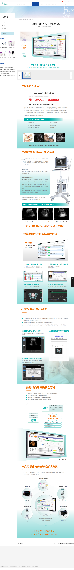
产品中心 (35, 4)
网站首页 (18, 4)
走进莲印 (23, 4)
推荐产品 (2, 38)
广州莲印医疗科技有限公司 (5, 73)
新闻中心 (29, 4)
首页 (24, 19)
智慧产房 (4, 33)
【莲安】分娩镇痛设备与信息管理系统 (65, 543)
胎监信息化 (4, 28)
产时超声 (3, 25)
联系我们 (60, 4)
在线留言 (54, 4)
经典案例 (41, 4)
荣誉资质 (48, 4)
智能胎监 (3, 22)
